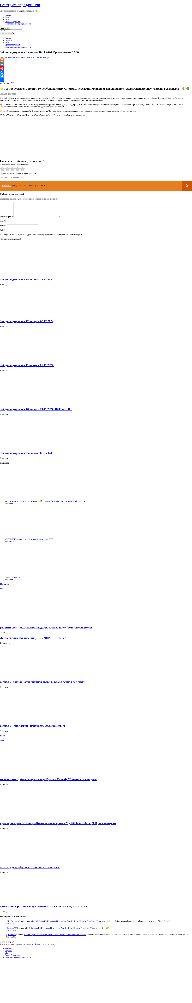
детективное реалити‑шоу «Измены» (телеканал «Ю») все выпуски (45, 909)
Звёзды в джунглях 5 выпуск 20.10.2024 (26, 456)
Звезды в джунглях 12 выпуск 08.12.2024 (26, 324)
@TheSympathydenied (15, 924)
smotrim (19, 57)
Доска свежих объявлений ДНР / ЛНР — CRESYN (33, 640)
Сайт (2, 233)
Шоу (7, 19)
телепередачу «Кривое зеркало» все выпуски (30, 870)
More (2, 592)
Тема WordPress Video (36, 947)
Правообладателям (12, 22)
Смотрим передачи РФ (20, 5)
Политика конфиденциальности (18, 24)
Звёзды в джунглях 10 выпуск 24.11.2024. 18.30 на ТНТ (36, 412)
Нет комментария (43, 57)
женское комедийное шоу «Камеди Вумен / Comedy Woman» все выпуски (48, 782)
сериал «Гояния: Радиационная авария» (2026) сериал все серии (42, 684)
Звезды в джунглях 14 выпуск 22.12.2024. (27, 282)
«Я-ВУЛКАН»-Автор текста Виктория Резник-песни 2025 (29, 542)
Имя (2, 224)
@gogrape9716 (12, 931)
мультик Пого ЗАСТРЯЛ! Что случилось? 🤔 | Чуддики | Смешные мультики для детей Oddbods (45, 504)
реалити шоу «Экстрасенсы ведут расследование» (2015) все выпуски (46, 630)
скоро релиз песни (12, 580)
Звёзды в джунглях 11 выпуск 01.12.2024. (27, 368)
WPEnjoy (51, 947)
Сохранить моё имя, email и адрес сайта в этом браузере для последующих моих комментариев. (43, 238)
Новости (8, 15)
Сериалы (8, 17)
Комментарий (6, 220)
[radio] (2, 169)
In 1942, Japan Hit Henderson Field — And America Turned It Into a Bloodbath (63, 924)
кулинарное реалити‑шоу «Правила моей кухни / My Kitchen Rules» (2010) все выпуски (58, 826)
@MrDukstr (11, 938)
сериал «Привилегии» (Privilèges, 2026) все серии (32, 728)
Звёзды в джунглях (8, 57)
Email (3, 228)
